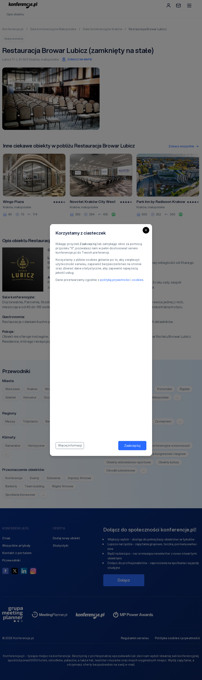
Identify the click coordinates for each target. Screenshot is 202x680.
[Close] (146, 230)
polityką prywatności (115, 280)
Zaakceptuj (132, 445)
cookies (137, 280)
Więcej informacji (70, 445)
